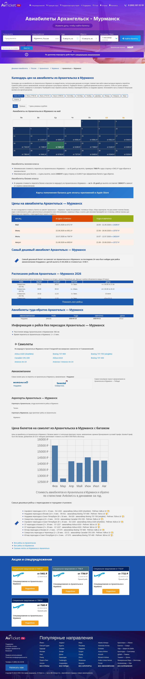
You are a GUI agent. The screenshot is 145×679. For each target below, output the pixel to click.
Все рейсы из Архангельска (25, 543)
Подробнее (30, 589)
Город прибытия (38, 34)
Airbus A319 (58, 358)
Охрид (81, 654)
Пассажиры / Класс (107, 34)
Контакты (114, 6)
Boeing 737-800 (59, 354)
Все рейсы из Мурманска (24, 546)
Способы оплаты (11, 646)
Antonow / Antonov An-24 (63, 362)
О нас (96, 6)
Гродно (81, 651)
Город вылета (8, 34)
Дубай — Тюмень (123, 654)
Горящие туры (53, 6)
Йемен (42, 643)
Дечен (61, 654)
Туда (63, 34)
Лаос (41, 654)
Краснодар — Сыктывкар (126, 651)
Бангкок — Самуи (124, 646)
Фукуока (81, 663)
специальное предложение (87, 55)
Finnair (100, 663)
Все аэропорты (85, 666)
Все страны (44, 666)
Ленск (80, 657)
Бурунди (42, 648)
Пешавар (82, 646)
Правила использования (13, 655)
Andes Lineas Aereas (105, 660)
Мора (80, 643)
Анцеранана (63, 663)
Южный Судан (44, 646)
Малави (42, 651)
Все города (64, 666)
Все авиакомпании (106, 666)
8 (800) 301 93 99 (136, 5)
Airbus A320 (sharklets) (24, 354)
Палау (42, 657)
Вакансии (8, 651)
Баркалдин (63, 657)
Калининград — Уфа (125, 663)
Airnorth (100, 654)
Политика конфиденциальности (16, 657)
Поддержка (87, 6)
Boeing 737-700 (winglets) (101, 354)
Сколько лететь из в (31, 548)
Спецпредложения (38, 6)
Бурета (61, 646)
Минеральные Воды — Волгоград (129, 660)
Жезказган (82, 660)
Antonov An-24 (21, 362)
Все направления (125, 666)
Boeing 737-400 (97, 358)
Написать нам (16, 667)
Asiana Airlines (103, 651)
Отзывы (104, 6)
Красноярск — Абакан (125, 643)
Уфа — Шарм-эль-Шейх (126, 648)
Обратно (83, 34)
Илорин (61, 648)
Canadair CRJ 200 (22, 358)
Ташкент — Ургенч (124, 657)
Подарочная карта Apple (70, 6)
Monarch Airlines (103, 657)
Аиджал (61, 643)
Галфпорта (63, 660)
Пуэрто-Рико (44, 660)
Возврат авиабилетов (12, 648)
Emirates (101, 648)
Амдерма (82, 648)
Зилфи (61, 651)
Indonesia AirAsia (103, 646)
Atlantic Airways (103, 643)
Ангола (42, 663)
